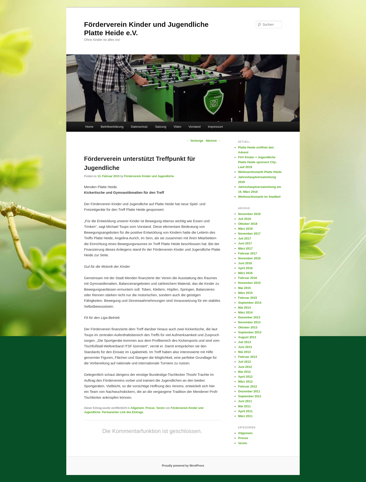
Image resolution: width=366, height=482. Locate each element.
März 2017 (245, 248)
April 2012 (245, 376)
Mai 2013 (244, 352)
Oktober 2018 (247, 223)
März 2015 (245, 293)
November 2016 (249, 258)
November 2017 (249, 233)
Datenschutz (139, 126)
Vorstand (195, 126)
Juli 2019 (244, 219)
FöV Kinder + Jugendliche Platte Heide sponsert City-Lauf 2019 (257, 162)
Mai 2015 (244, 288)
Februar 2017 (247, 253)
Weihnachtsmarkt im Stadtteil (259, 196)
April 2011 (245, 411)
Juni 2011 (245, 401)
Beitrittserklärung (112, 126)
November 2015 (249, 283)
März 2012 (245, 381)
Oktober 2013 (247, 327)
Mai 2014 (244, 307)
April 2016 (245, 268)
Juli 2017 (244, 238)
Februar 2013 (247, 357)
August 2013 (247, 337)
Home (89, 126)
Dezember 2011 (249, 391)
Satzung (160, 126)
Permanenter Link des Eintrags (122, 412)
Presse (150, 408)
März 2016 (245, 273)
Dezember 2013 (249, 317)
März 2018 (245, 228)
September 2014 (249, 302)
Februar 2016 (247, 278)
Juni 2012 (245, 367)
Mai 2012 (244, 371)
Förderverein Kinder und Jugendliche (149, 176)
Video (177, 126)
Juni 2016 (245, 263)
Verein (160, 408)
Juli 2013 (244, 342)
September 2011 (249, 396)
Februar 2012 (247, 386)
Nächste (213, 140)
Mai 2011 (244, 406)
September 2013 (249, 332)
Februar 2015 (247, 297)
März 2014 (245, 312)
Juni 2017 (245, 243)
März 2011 (245, 416)
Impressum (215, 126)
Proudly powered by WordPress (183, 465)
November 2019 (249, 214)
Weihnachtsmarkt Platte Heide (260, 172)
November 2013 (249, 322)
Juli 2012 (244, 361)
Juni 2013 (245, 347)
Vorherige (195, 140)
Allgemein (137, 408)
